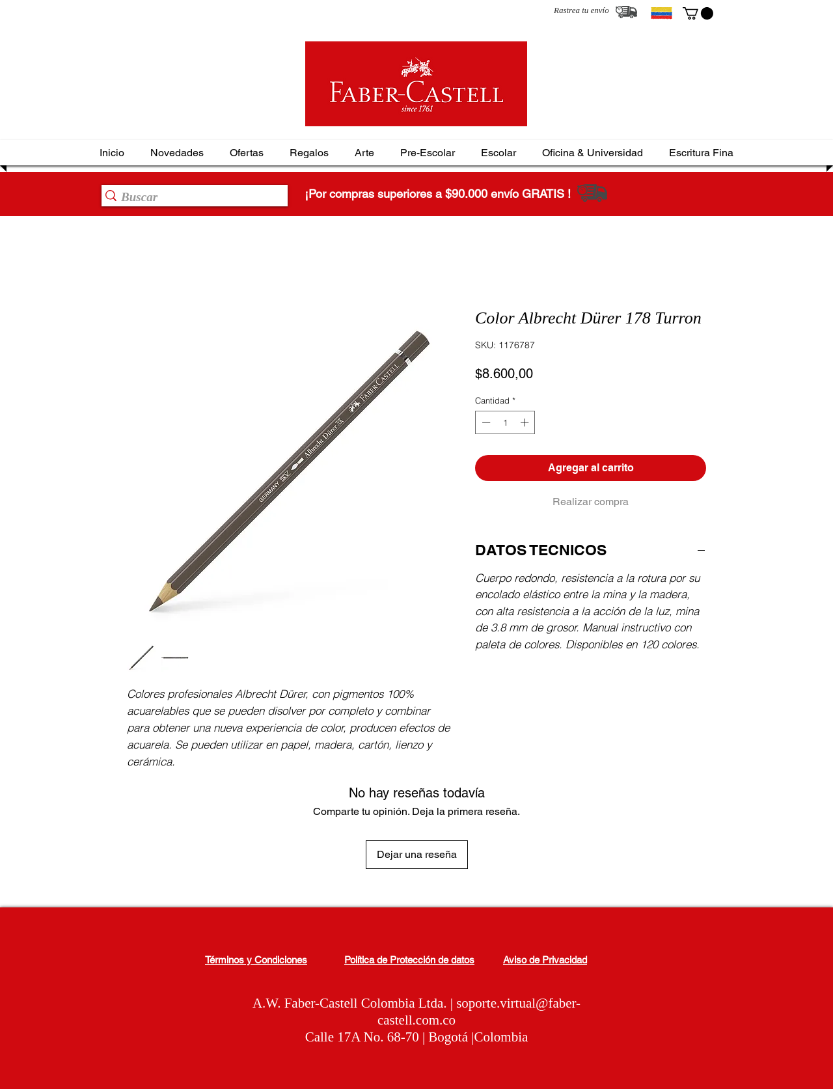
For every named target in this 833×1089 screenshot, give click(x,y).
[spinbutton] (505, 422)
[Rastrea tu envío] (626, 12)
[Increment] (526, 422)
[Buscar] (190, 197)
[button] (698, 13)
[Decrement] (485, 422)
